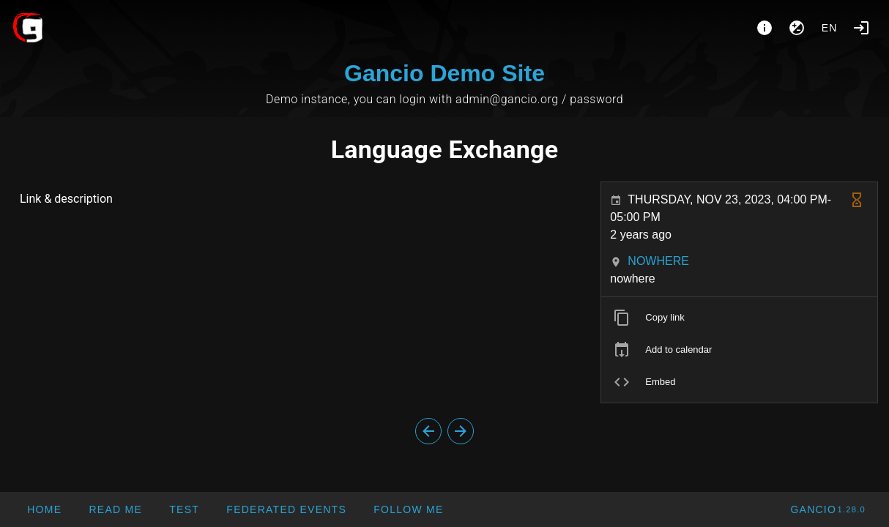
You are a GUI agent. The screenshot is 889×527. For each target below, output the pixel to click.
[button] (286, 509)
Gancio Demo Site (444, 73)
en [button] (830, 28)
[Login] (861, 28)
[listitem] (739, 317)
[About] (764, 28)
